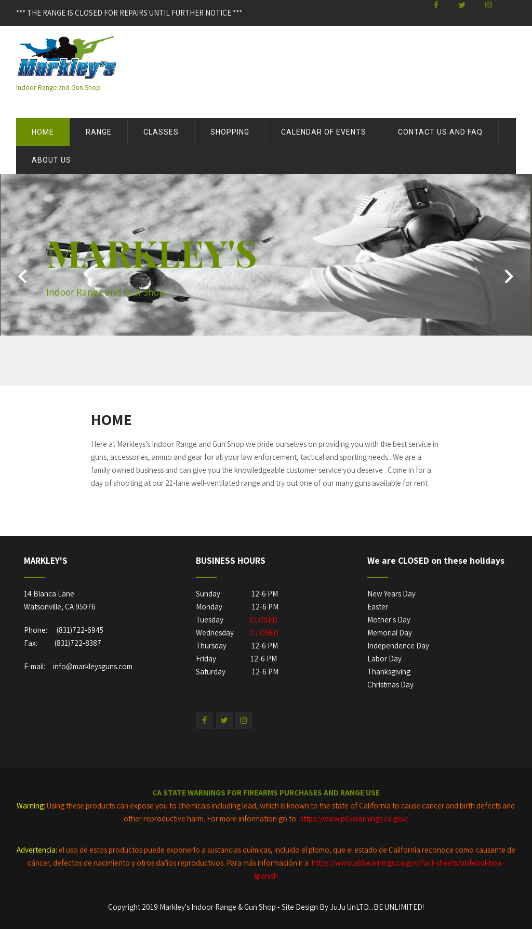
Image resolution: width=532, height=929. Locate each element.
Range (99, 132)
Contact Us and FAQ (440, 132)
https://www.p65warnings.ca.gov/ (353, 819)
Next (510, 280)
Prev (21, 280)
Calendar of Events (323, 132)
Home (43, 132)
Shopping (229, 132)
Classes (161, 132)
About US (51, 160)
